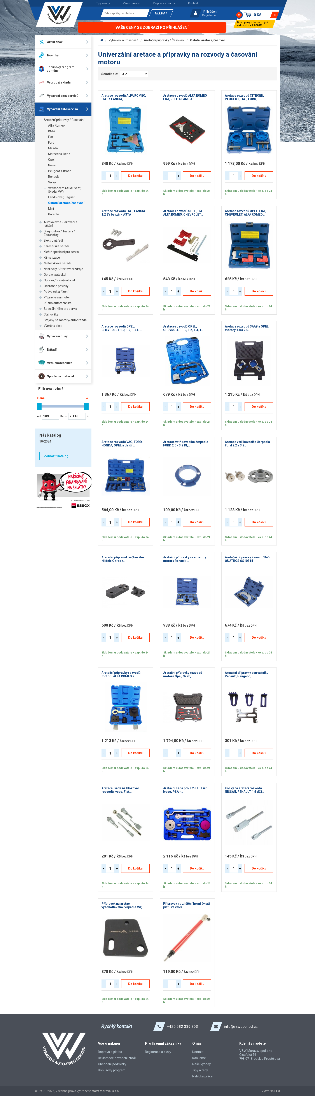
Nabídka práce (202, 1076)
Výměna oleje (53, 326)
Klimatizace (52, 257)
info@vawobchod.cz (241, 1026)
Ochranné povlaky (56, 286)
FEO (277, 1091)
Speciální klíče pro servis (60, 308)
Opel (51, 159)
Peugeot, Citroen (59, 171)
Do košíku (135, 176)
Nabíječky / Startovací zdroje (63, 269)
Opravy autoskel (55, 274)
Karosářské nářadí (56, 246)
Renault (53, 176)
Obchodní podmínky (112, 1064)
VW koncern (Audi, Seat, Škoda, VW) (64, 189)
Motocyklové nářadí (57, 263)
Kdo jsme (199, 1058)
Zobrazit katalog (56, 456)
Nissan (52, 165)
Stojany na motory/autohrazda (65, 320)
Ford (51, 142)
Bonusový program (111, 1070)
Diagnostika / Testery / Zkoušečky (59, 233)
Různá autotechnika (58, 303)
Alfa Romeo (56, 125)
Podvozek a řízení (56, 291)
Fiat (50, 137)
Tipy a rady (103, 3)
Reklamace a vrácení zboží (117, 1058)
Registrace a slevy (158, 1052)
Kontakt (193, 3)
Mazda (53, 148)
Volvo (52, 182)
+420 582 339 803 (182, 1026)
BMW (51, 131)
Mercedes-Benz (59, 154)
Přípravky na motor (57, 297)
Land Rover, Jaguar (61, 197)
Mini (51, 208)
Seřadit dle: (109, 74)
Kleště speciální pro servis (61, 252)
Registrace (209, 15)
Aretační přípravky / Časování (64, 120)
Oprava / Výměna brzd (59, 280)
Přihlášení (210, 12)
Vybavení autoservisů (123, 40)
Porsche (54, 214)
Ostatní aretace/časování (66, 203)
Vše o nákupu (131, 3)
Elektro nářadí (53, 240)
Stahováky (51, 314)
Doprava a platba (164, 3)
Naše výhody (201, 1064)
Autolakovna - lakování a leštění (60, 223)
